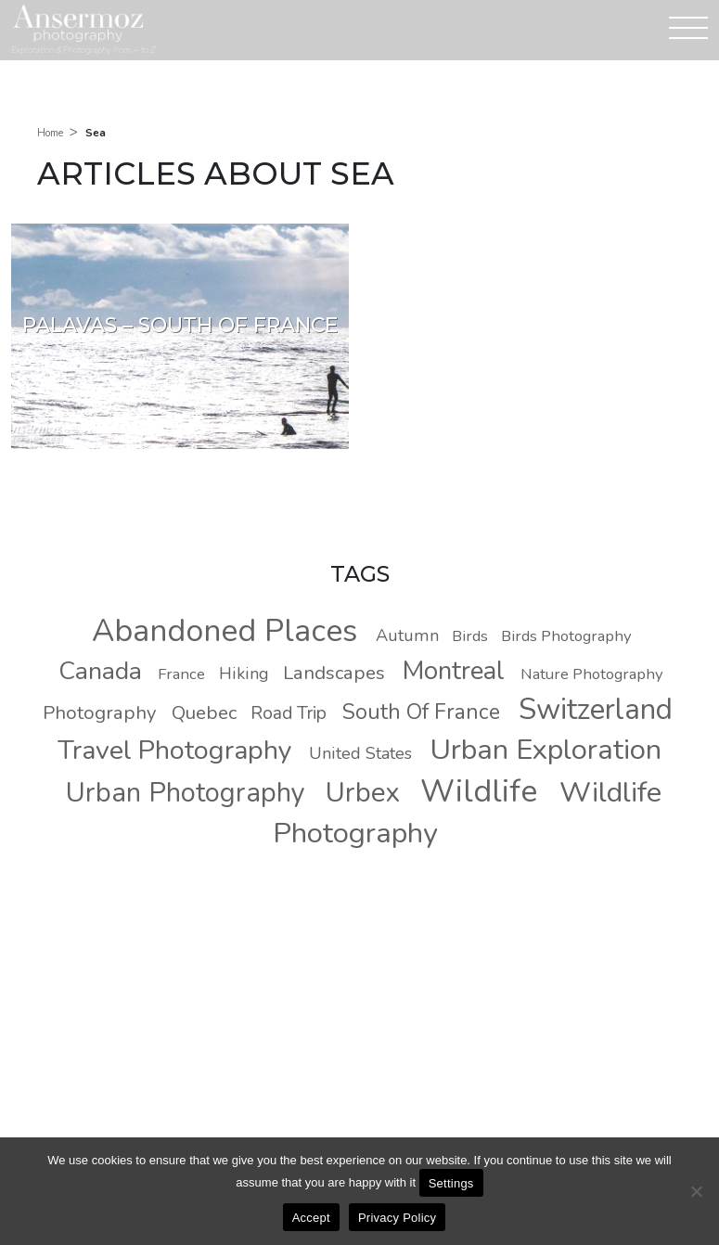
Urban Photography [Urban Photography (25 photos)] (185, 793)
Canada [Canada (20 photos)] (100, 670)
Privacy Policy (397, 1218)
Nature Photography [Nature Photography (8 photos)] (591, 674)
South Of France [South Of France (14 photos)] (421, 712)
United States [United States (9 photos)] (360, 753)
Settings (451, 1183)
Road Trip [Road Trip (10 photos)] (288, 713)
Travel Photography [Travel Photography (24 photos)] (175, 750)
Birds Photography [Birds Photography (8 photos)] (566, 636)
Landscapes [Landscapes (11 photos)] (334, 673)
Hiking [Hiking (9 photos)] (244, 673)
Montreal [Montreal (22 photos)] (454, 670)
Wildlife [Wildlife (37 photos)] (478, 791)
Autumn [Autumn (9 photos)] (407, 635)
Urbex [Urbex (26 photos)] (363, 792)
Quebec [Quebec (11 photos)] (204, 712)
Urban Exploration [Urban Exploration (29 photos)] (545, 749)
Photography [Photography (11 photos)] (99, 712)
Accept (311, 1218)
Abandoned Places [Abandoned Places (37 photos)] (224, 631)
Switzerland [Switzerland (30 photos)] (596, 709)
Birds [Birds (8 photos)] (470, 636)
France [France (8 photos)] (181, 674)
